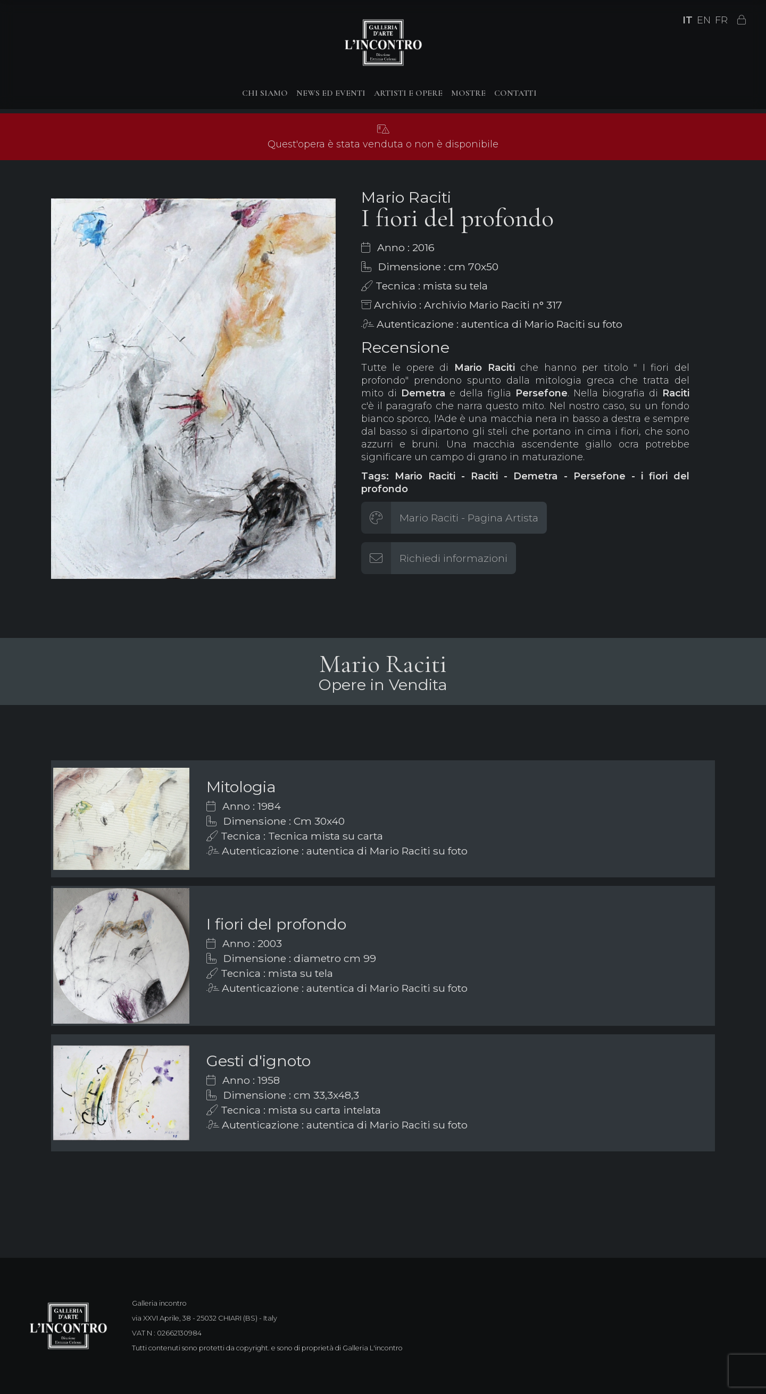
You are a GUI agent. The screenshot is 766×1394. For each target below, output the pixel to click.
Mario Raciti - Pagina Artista (468, 517)
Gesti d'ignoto (258, 1060)
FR (721, 20)
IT (687, 20)
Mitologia (241, 786)
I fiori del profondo (276, 924)
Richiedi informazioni (453, 558)
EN (704, 20)
